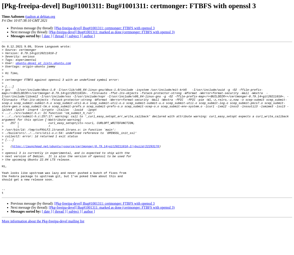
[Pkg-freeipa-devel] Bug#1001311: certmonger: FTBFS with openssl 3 (104, 28)
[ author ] (88, 36)
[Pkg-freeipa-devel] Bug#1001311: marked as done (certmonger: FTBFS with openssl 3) (112, 32)
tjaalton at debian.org (40, 16)
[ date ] (47, 36)
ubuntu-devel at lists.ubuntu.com (43, 67)
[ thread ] (59, 36)
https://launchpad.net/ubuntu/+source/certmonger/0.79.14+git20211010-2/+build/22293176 (85, 167)
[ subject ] (74, 36)
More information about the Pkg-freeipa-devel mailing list (43, 251)
